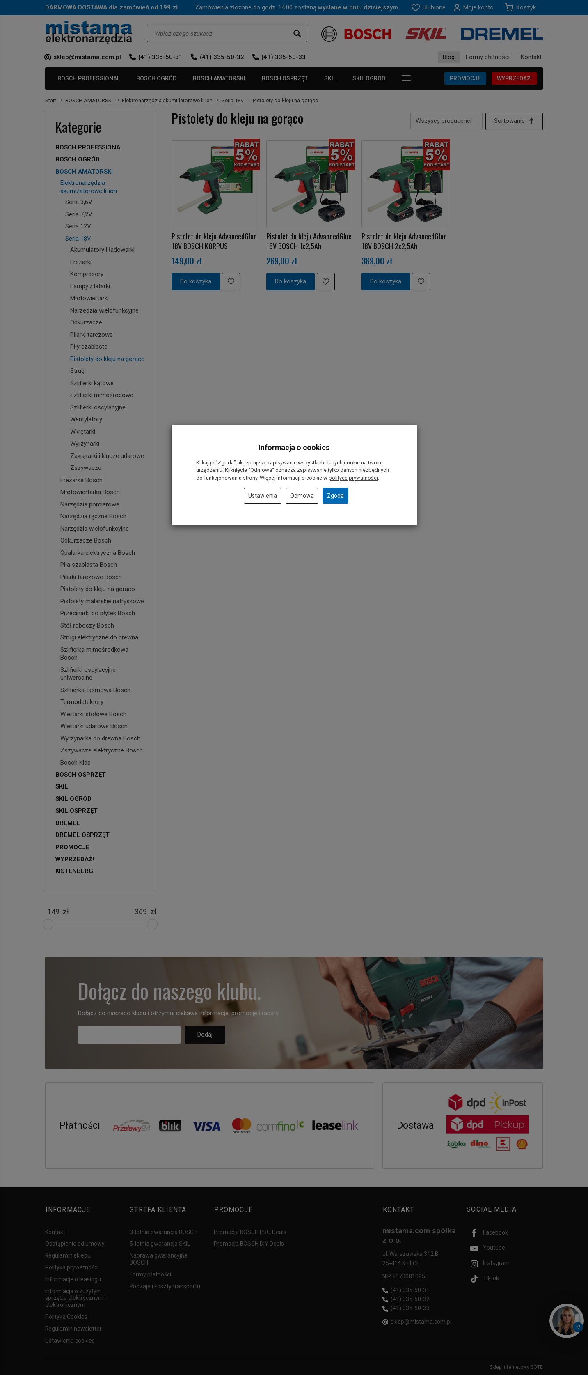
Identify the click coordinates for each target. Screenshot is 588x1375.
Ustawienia (262, 495)
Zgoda (335, 495)
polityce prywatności (353, 478)
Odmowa (302, 495)
